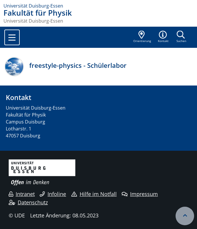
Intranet (22, 193)
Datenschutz (28, 202)
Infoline (53, 193)
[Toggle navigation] (12, 37)
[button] (163, 37)
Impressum (140, 193)
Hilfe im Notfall (94, 193)
